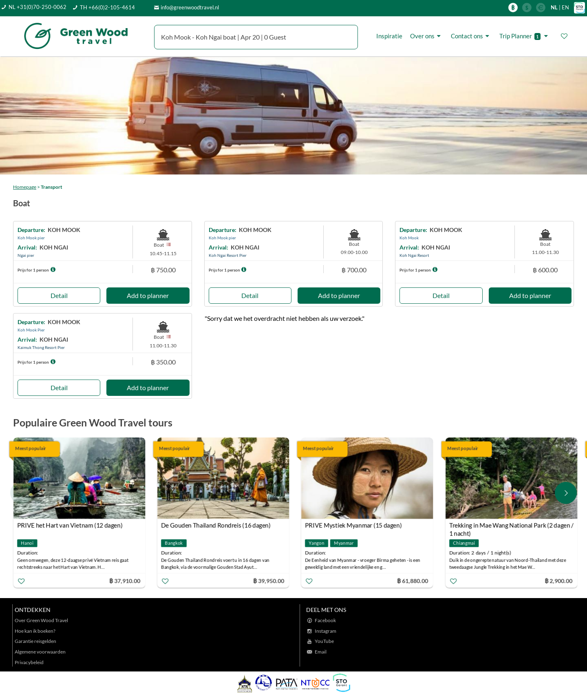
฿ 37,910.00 (125, 580)
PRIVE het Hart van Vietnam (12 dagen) (70, 525)
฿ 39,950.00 (269, 580)
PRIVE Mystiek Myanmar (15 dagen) (354, 525)
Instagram (325, 631)
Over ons (426, 36)
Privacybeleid (29, 662)
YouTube (324, 641)
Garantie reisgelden (35, 641)
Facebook (325, 620)
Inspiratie (389, 36)
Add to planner (148, 295)
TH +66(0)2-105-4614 (107, 7)
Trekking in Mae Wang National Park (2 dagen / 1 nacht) (512, 526)
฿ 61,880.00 (413, 580)
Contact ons (471, 36)
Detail (59, 295)
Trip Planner (524, 36)
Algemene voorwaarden (40, 652)
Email (321, 652)
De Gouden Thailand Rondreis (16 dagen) (216, 525)
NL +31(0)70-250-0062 (37, 7)
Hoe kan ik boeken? (35, 631)
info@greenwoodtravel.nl (190, 7)
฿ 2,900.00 (559, 580)
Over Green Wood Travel (41, 620)
